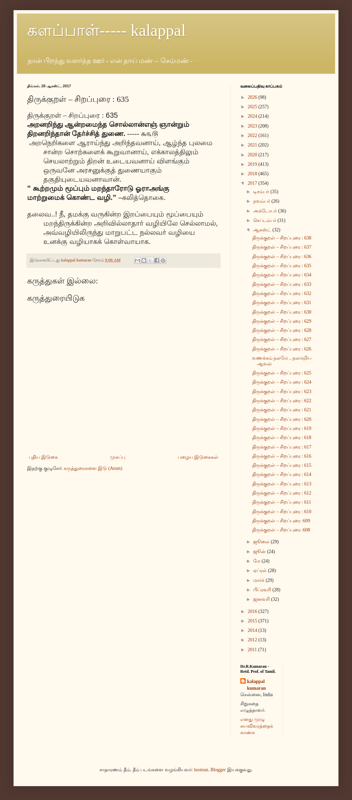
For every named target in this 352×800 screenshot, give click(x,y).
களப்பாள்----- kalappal (106, 30)
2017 (253, 183)
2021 (253, 144)
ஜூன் (260, 551)
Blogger (218, 769)
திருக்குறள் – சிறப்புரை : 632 (281, 293)
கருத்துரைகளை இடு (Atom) (93, 468)
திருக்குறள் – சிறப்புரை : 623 (281, 391)
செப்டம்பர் (265, 220)
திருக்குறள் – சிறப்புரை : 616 (281, 456)
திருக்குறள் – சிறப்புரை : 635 (281, 265)
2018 (253, 173)
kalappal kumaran (256, 685)
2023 (253, 126)
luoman (201, 769)
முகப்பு (117, 457)
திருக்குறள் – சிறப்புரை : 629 (281, 321)
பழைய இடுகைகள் (198, 457)
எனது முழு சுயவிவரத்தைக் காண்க (256, 726)
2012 (253, 639)
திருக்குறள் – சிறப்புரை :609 (281, 520)
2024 (253, 116)
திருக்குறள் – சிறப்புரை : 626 (281, 348)
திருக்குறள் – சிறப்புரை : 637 (281, 247)
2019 (253, 164)
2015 (253, 620)
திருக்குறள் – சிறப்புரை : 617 (281, 447)
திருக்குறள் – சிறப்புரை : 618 (281, 437)
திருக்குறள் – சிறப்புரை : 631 (281, 302)
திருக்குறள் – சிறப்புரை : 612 (281, 493)
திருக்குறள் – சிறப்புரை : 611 (281, 502)
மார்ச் (259, 580)
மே (257, 561)
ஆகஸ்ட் (262, 229)
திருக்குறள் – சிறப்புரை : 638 (281, 238)
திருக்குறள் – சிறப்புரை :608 (281, 529)
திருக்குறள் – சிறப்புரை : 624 (281, 382)
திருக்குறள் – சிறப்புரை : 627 (281, 339)
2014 (253, 630)
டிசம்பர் (261, 191)
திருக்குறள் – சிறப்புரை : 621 (281, 409)
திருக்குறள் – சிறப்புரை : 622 (281, 400)
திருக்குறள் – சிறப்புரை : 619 (281, 428)
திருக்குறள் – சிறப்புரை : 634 (281, 274)
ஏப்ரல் (260, 570)
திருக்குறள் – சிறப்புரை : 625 (281, 372)
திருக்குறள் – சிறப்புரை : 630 (281, 312)
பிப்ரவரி (262, 589)
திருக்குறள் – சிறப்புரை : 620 (281, 419)
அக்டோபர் (265, 210)
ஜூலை (262, 541)
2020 (253, 154)
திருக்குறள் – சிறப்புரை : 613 (281, 483)
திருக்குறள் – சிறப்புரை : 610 (281, 511)
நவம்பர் (262, 201)
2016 (253, 611)
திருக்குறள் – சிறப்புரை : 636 (281, 256)
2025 (253, 106)
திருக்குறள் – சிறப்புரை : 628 (281, 330)
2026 (253, 97)
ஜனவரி (262, 599)
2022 (253, 135)
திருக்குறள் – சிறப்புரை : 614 (281, 474)
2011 (253, 649)
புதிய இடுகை (43, 457)
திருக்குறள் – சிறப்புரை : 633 (281, 284)
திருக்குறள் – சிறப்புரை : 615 (281, 465)
